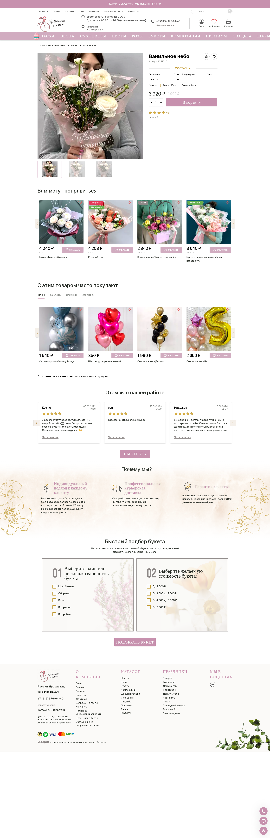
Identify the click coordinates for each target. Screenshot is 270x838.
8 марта (167, 678)
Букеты (156, 36)
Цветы (119, 36)
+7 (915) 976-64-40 (168, 21)
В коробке (64, 614)
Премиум (216, 36)
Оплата (57, 11)
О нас (81, 11)
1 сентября (169, 689)
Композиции (185, 36)
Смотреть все (135, 454)
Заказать (72, 249)
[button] (233, 224)
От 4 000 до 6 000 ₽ (165, 600)
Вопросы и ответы (113, 11)
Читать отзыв (50, 437)
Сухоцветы (93, 36)
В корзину (192, 102)
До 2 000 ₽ (159, 586)
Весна (67, 36)
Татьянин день (171, 713)
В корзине (64, 607)
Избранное (214, 23)
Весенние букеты (85, 376)
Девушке (103, 376)
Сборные (63, 593)
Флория (44, 742)
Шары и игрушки (130, 693)
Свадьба (242, 36)
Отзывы (69, 11)
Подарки (126, 712)
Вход (201, 23)
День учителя (171, 693)
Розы (137, 36)
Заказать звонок (165, 25)
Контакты (133, 11)
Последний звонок (174, 705)
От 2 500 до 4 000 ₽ (165, 593)
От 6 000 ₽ (159, 607)
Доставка (43, 11)
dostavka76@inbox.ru (51, 710)
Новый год (169, 697)
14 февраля (170, 682)
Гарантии (94, 11)
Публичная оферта (87, 718)
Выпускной (169, 709)
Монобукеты (66, 586)
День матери (170, 686)
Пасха (46, 36)
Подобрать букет (135, 642)
